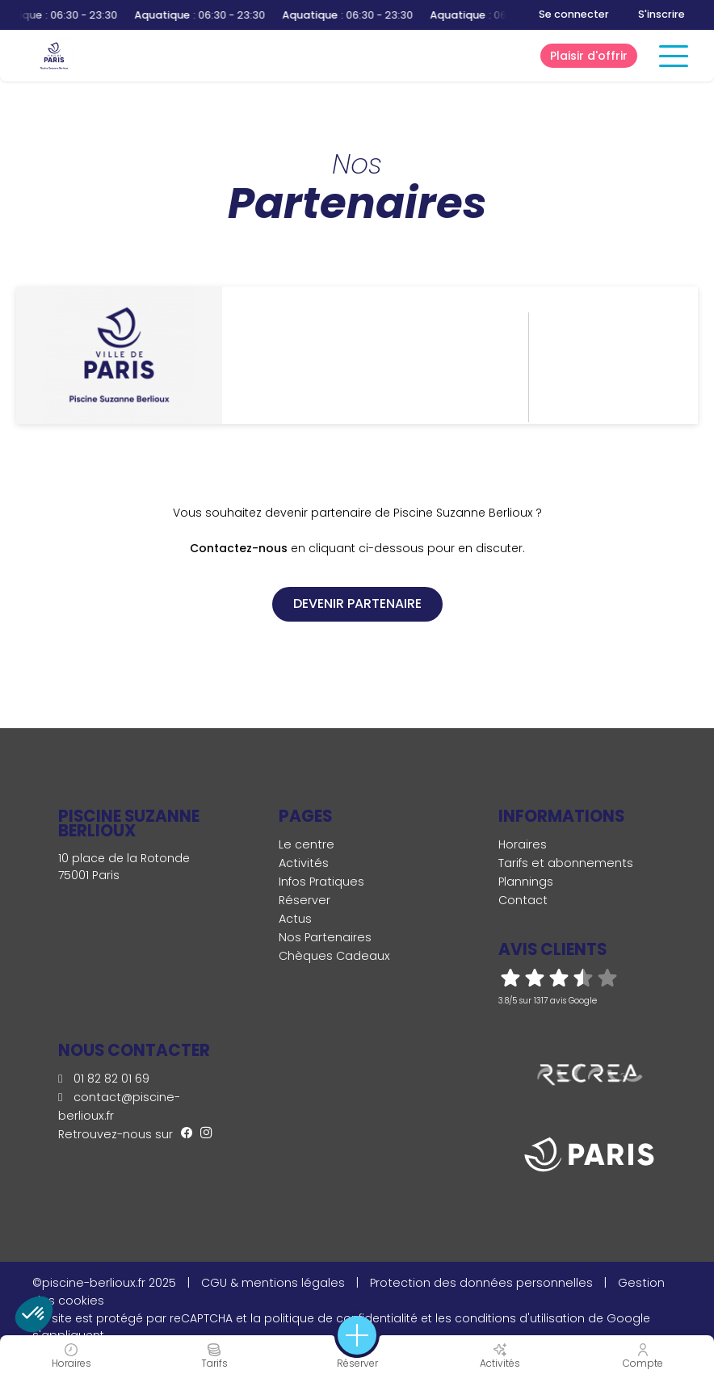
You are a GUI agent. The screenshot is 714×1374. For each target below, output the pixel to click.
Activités (304, 863)
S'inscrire (661, 14)
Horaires (522, 844)
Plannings (525, 881)
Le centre (306, 844)
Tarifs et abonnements (565, 863)
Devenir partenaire (357, 603)
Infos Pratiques (321, 881)
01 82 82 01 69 (103, 1078)
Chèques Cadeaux (334, 956)
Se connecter (574, 14)
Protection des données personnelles (481, 1283)
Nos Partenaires (325, 937)
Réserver (304, 900)
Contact (523, 900)
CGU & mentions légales (273, 1283)
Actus (295, 919)
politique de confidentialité (341, 1318)
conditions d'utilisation (520, 1318)
